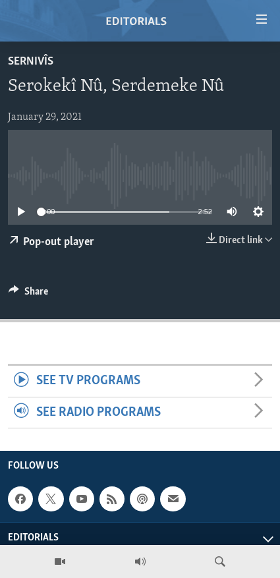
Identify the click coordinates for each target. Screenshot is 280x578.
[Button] (28, 294)
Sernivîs (30, 61)
